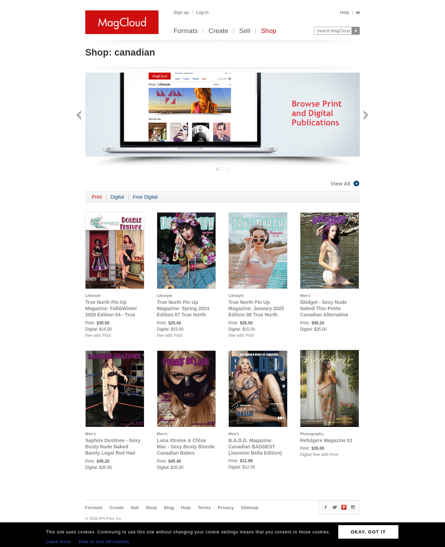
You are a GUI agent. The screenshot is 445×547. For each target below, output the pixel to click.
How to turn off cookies (104, 541)
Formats (185, 31)
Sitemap (250, 507)
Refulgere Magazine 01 (326, 440)
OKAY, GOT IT (368, 531)
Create (218, 31)
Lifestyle (93, 295)
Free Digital (145, 197)
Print (97, 197)
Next (365, 116)
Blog (169, 507)
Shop (268, 31)
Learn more (58, 541)
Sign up (181, 12)
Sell (244, 31)
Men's (305, 295)
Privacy (226, 507)
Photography (312, 434)
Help (344, 12)
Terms (204, 507)
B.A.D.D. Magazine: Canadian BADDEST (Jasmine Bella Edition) (255, 447)
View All (345, 184)
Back (79, 116)
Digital (117, 197)
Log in (202, 12)
